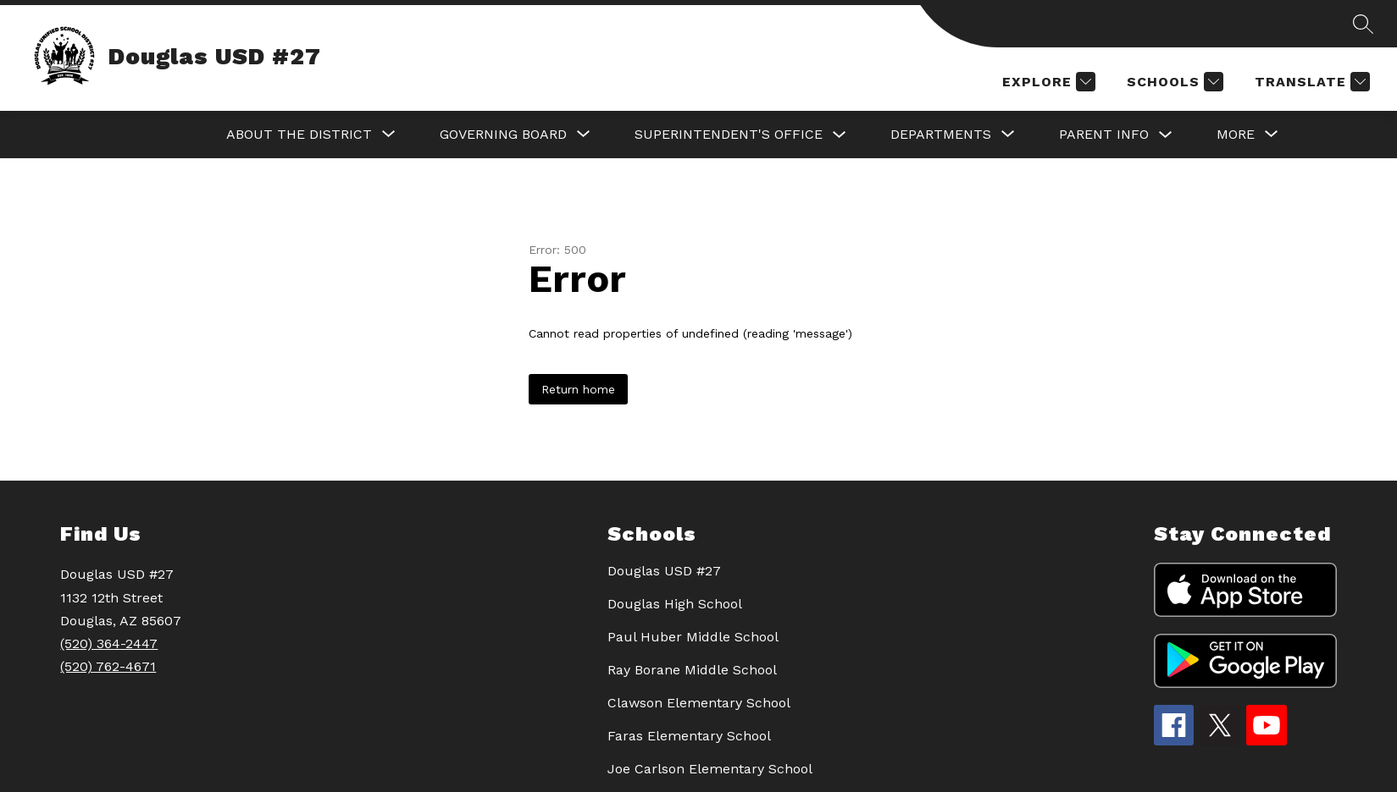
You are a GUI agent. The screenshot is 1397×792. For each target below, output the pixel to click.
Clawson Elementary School (698, 703)
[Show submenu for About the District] (299, 134)
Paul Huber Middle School (693, 637)
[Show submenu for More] (1236, 134)
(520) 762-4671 (108, 666)
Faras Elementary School (689, 736)
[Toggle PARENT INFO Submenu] (1166, 135)
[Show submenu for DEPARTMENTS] (940, 134)
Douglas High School (674, 604)
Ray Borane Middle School (692, 670)
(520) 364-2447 (109, 643)
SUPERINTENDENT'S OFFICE (729, 134)
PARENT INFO (1104, 134)
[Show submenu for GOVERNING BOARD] (503, 134)
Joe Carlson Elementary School (709, 769)
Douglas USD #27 (664, 571)
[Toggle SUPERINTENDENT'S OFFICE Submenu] (839, 135)
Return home (578, 389)
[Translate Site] (1310, 81)
